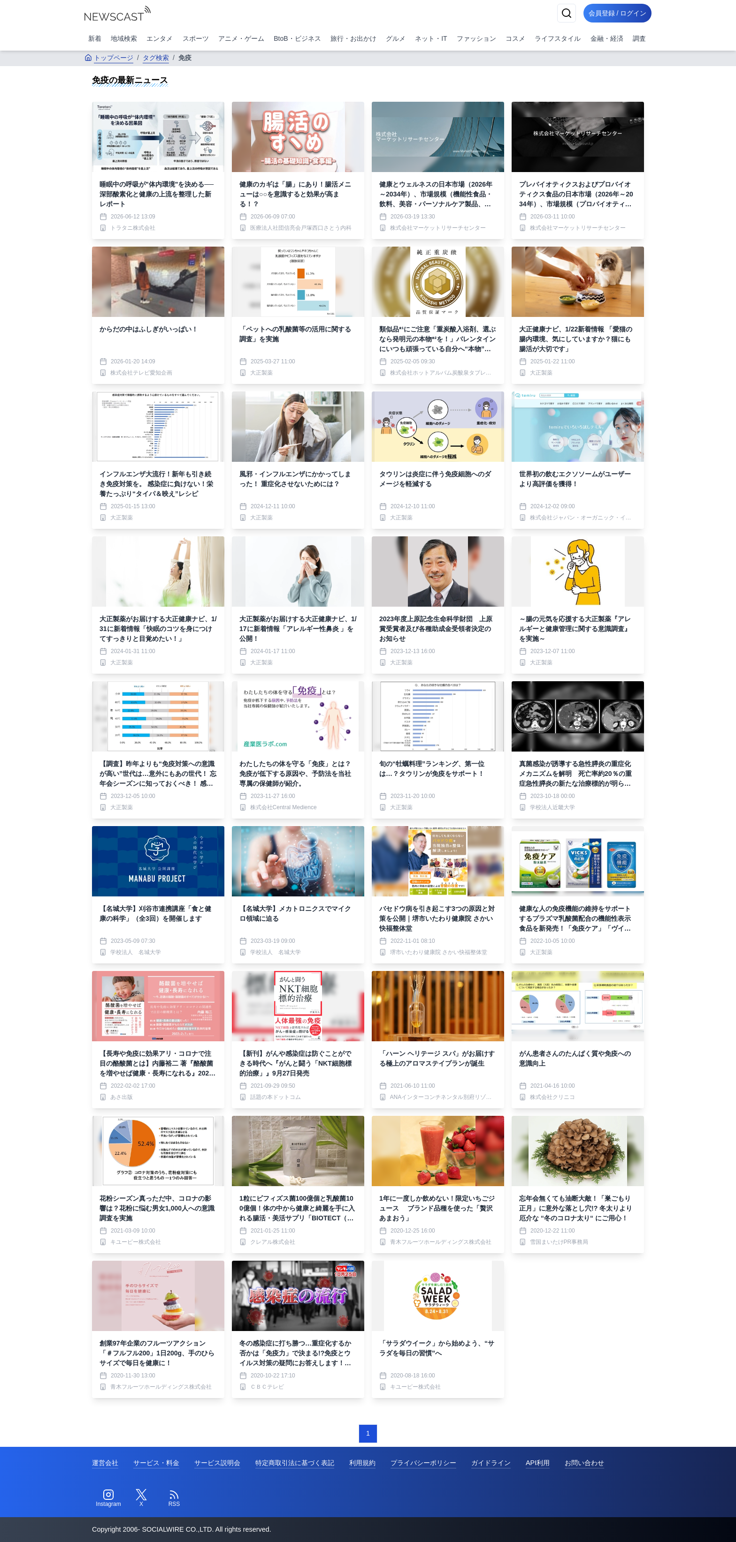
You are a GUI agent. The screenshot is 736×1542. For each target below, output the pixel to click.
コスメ (515, 38)
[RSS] (174, 1498)
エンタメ (159, 38)
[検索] (561, 13)
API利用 (538, 1463)
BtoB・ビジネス (297, 38)
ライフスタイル (558, 38)
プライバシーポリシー (423, 1463)
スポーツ (196, 38)
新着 (94, 38)
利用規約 (362, 1463)
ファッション (476, 38)
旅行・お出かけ (353, 38)
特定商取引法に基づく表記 (294, 1463)
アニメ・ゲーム (241, 38)
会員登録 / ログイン (615, 13)
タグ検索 (156, 57)
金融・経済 (606, 38)
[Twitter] (141, 1498)
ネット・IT (431, 38)
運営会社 (105, 1463)
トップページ (108, 57)
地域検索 (124, 38)
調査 (639, 38)
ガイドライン (491, 1463)
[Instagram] (108, 1498)
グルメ (396, 38)
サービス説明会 (217, 1463)
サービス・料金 (156, 1463)
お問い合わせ (584, 1463)
